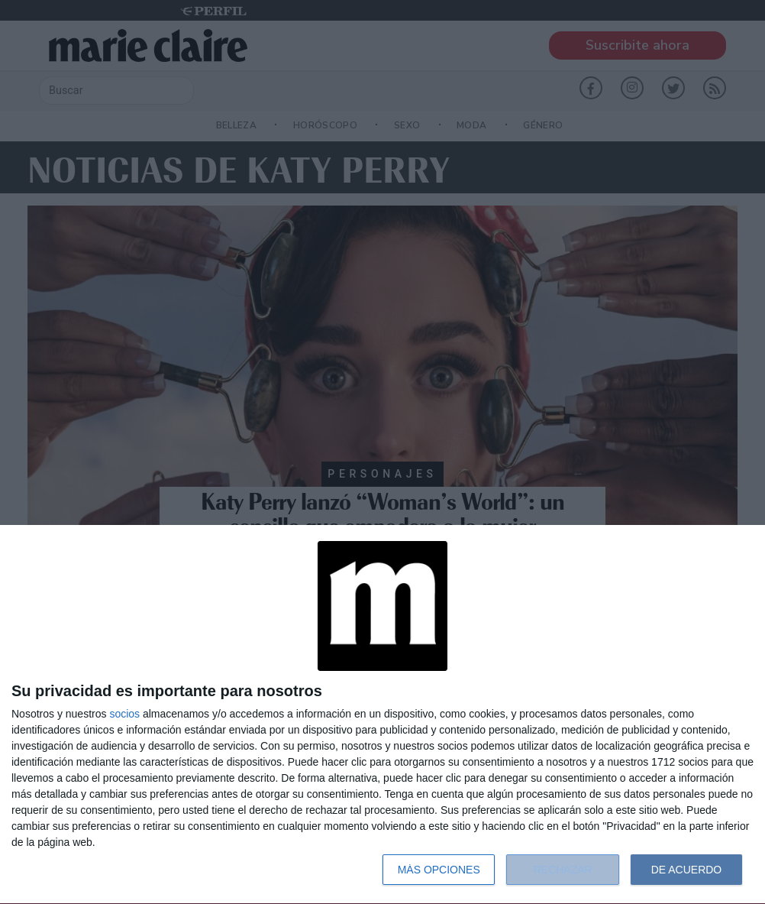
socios (124, 713)
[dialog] (382, 715)
